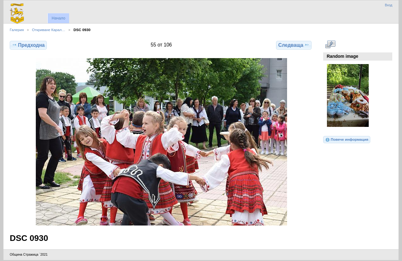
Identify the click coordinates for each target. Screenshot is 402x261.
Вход (388, 5)
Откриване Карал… (48, 30)
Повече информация (346, 139)
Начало (58, 18)
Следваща (293, 45)
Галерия (17, 30)
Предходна (28, 45)
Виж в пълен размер (330, 44)
